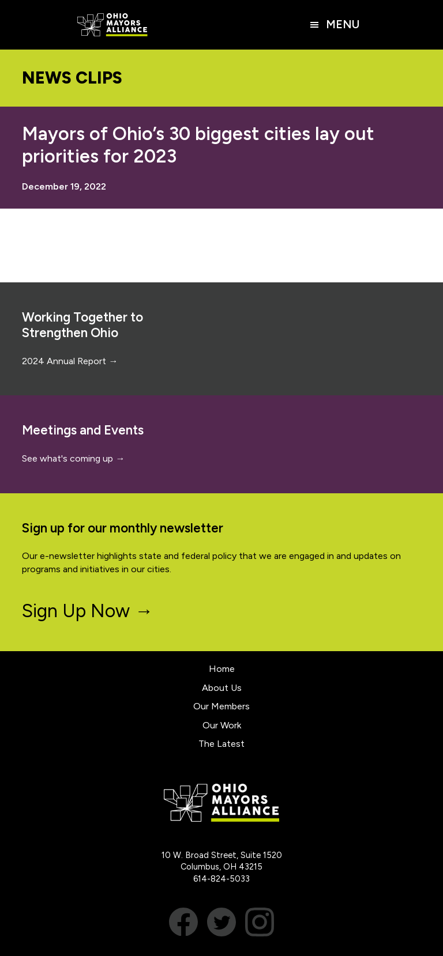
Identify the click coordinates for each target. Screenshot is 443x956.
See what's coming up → (73, 458)
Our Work (221, 725)
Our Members (221, 706)
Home (222, 668)
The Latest (221, 743)
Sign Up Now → (87, 611)
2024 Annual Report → (70, 361)
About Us (222, 687)
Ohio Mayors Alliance (112, 25)
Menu (342, 24)
